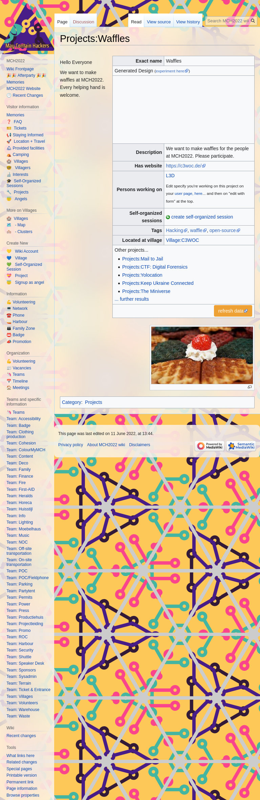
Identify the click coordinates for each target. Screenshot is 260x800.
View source (159, 21)
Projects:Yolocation (142, 275)
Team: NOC (17, 542)
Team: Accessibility (23, 418)
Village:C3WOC (182, 240)
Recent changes (21, 735)
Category (71, 402)
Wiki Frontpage (20, 69)
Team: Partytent (20, 591)
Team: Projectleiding (24, 623)
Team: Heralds (19, 496)
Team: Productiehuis (24, 617)
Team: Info (15, 515)
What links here (20, 755)
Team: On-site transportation (19, 562)
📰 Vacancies (18, 368)
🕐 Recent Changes (24, 95)
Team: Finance (19, 476)
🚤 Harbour (16, 321)
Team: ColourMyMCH (25, 450)
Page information (21, 788)
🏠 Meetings (17, 387)
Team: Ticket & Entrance (28, 689)
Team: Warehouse (22, 709)
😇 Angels (16, 199)
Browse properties (22, 795)
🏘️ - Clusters (19, 231)
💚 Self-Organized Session (24, 267)
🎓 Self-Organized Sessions (23, 183)
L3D (170, 175)
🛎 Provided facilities (25, 148)
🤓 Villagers (18, 167)
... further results (132, 299)
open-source (223, 230)
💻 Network (16, 308)
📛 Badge (15, 335)
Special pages (19, 769)
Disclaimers (139, 444)
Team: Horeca (19, 502)
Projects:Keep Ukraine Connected (158, 283)
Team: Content (19, 456)
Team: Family (18, 469)
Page (62, 21)
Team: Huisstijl (19, 509)
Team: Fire (16, 482)
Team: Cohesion (21, 443)
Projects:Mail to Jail (142, 258)
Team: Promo (18, 630)
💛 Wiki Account (22, 251)
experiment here (170, 71)
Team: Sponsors (21, 670)
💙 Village (16, 258)
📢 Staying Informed (24, 135)
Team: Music (17, 535)
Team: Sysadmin (21, 676)
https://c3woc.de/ (183, 165)
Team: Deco (17, 463)
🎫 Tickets (16, 128)
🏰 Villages (17, 161)
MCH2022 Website (23, 88)
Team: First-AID (20, 489)
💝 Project (16, 275)
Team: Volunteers (22, 703)
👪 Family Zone (20, 328)
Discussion (83, 21)
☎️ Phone (15, 315)
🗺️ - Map (15, 225)
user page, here (188, 193)
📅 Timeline (17, 381)
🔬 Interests (17, 174)
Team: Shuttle (18, 657)
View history (188, 21)
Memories (15, 82)
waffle (196, 230)
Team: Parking (19, 584)
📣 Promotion (18, 341)
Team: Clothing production (20, 434)
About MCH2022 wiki (106, 444)
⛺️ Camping (17, 154)
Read (136, 21)
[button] (233, 311)
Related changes (21, 762)
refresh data (231, 311)
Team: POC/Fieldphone (27, 577)
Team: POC (16, 571)
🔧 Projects (17, 192)
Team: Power (18, 604)
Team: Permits (19, 597)
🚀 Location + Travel (25, 141)
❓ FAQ (14, 121)
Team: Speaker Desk (25, 663)
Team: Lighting (19, 522)
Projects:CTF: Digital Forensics (155, 267)
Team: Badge (18, 425)
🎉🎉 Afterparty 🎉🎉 (26, 75)
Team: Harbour (19, 643)
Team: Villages (19, 696)
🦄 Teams (15, 374)
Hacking (174, 230)
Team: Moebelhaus (23, 529)
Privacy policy (70, 444)
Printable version (21, 775)
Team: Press (17, 610)
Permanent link (20, 782)
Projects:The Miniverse (146, 291)
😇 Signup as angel (25, 282)
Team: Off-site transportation (18, 551)
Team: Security (19, 650)
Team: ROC (17, 637)
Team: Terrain (18, 683)
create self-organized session (202, 217)
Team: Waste (18, 716)
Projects (93, 402)
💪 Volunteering (20, 302)
